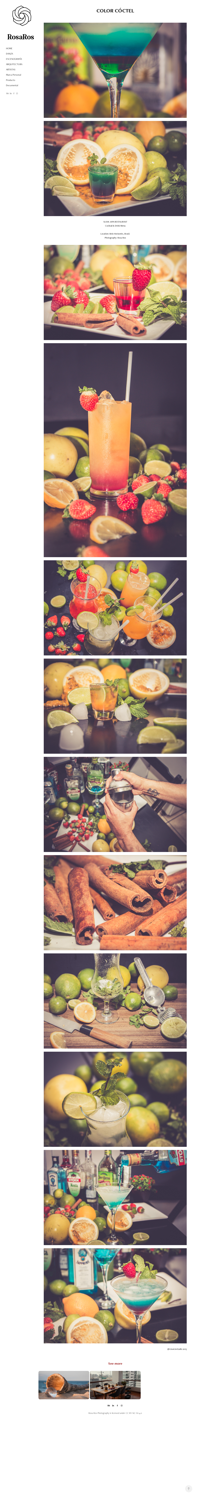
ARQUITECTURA (14, 64)
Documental (12, 85)
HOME (9, 48)
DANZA (9, 53)
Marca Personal (13, 74)
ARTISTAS (10, 69)
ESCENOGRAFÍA (14, 58)
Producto (10, 80)
